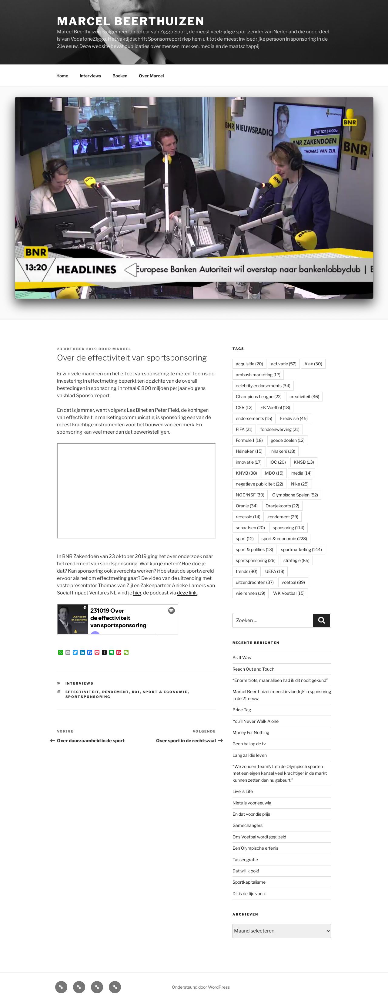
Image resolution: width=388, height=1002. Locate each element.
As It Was (241, 657)
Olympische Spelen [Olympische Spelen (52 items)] (295, 494)
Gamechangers (247, 825)
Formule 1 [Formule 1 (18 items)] (249, 440)
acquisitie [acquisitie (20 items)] (249, 363)
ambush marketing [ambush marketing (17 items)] (258, 374)
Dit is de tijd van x (249, 893)
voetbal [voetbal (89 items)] (293, 582)
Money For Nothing (250, 732)
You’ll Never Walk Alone (255, 721)
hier (137, 593)
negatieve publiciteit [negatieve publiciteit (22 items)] (259, 483)
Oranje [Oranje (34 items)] (247, 505)
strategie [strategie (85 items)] (296, 560)
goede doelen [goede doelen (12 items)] (288, 440)
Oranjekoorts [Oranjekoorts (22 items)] (282, 505)
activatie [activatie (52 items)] (283, 363)
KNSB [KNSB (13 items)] (304, 462)
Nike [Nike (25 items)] (300, 483)
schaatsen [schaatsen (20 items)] (250, 527)
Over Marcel (151, 75)
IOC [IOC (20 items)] (277, 462)
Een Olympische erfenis (255, 848)
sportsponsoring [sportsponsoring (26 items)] (256, 560)
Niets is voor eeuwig (251, 802)
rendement (115, 692)
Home (62, 75)
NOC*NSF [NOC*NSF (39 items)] (250, 494)
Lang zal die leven (249, 755)
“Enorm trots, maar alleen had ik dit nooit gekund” (280, 680)
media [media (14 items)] (301, 473)
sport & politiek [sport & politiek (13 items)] (254, 549)
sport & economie (165, 692)
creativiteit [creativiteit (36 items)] (304, 396)
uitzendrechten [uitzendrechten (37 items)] (255, 582)
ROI (136, 692)
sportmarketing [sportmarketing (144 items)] (301, 549)
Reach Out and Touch (253, 669)
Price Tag (241, 709)
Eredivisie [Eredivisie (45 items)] (294, 418)
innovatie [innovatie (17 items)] (249, 462)
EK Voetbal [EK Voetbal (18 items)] (275, 407)
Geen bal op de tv (249, 743)
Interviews (90, 75)
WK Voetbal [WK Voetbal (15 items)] (289, 593)
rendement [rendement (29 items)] (283, 516)
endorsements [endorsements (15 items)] (254, 418)
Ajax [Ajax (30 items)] (313, 363)
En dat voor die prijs (251, 814)
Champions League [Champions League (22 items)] (259, 396)
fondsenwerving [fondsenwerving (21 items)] (279, 429)
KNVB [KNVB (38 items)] (246, 473)
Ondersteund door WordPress (201, 987)
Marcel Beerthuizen (131, 21)
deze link (187, 593)
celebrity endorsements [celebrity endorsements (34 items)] (263, 385)
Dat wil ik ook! (245, 870)
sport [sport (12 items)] (245, 538)
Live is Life (242, 791)
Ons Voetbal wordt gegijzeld (259, 836)
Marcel (121, 349)
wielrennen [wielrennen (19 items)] (250, 593)
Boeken (119, 75)
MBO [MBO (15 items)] (274, 473)
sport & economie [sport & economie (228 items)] (284, 538)
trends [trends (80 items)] (246, 571)
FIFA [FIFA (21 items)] (244, 429)
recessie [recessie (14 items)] (248, 516)
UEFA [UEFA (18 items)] (274, 571)
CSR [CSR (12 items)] (244, 407)
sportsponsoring (88, 697)
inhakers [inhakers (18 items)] (282, 451)
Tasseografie (245, 859)
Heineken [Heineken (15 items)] (249, 451)
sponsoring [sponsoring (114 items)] (288, 527)
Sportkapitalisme (249, 882)
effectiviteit (82, 692)
